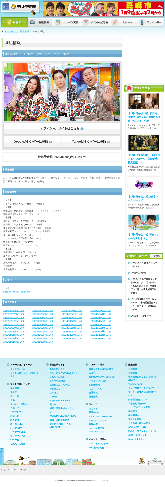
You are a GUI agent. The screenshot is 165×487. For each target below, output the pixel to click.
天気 (12, 400)
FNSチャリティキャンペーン (142, 431)
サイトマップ (20, 470)
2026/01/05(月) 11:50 (71, 310)
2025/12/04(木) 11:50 (100, 324)
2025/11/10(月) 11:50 (42, 342)
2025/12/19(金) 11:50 (13, 317)
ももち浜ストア (57, 369)
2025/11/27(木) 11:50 (13, 331)
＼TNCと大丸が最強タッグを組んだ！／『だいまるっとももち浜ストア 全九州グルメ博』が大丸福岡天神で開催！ (143, 286)
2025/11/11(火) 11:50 (13, 342)
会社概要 (132, 369)
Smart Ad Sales (136, 439)
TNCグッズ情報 (138, 273)
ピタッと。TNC (18, 369)
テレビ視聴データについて (141, 388)
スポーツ (14, 408)
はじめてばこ (16, 424)
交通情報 (93, 392)
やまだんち (55, 388)
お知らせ (14, 416)
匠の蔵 (53, 404)
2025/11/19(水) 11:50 (71, 335)
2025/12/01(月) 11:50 (71, 328)
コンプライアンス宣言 (139, 407)
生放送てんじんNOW (60, 385)
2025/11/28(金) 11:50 (100, 328)
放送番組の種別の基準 (139, 423)
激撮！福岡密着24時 (59, 420)
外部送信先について (138, 399)
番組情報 (24, 31)
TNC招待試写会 (96, 447)
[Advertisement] (144, 59)
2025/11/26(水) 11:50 (42, 331)
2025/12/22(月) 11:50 (100, 314)
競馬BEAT (94, 412)
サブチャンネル (17, 435)
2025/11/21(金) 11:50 (13, 335)
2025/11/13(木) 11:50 (71, 338)
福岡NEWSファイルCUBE (102, 377)
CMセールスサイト (137, 435)
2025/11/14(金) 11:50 (42, 338)
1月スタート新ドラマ (140, 316)
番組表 (13, 392)
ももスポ (93, 408)
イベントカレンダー (98, 443)
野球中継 (93, 424)
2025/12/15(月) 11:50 (13, 321)
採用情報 (132, 373)
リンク (6, 470)
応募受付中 (15, 420)
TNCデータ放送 (18, 431)
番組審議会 (133, 415)
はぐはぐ (54, 392)
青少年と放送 (134, 419)
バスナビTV (16, 428)
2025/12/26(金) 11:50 (100, 310)
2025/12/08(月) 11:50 (42, 324)
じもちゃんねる (57, 377)
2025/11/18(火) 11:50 (100, 335)
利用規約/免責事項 (137, 403)
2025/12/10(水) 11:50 (100, 321)
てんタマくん (95, 388)
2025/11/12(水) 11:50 (100, 338)
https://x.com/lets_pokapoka (16, 292)
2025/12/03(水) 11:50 (13, 328)
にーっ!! (54, 396)
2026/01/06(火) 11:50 (42, 310)
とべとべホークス (97, 420)
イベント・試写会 (19, 404)
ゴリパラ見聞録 (57, 381)
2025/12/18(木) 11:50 (42, 317)
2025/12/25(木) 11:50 (13, 314)
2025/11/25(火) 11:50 (71, 331)
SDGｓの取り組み (137, 427)
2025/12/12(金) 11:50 (42, 321)
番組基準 (132, 411)
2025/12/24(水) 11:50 (42, 314)
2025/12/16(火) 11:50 (100, 317)
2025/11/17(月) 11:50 (13, 338)
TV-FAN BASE (135, 384)
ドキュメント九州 (97, 381)
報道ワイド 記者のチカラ (101, 369)
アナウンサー (16, 412)
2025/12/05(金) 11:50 (71, 324)
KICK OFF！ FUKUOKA (101, 416)
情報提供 (93, 396)
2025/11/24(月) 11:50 (100, 331)
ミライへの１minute (60, 400)
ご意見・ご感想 (17, 443)
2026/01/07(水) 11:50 (13, 310)
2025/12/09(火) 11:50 (13, 324)
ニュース (14, 396)
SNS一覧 (14, 439)
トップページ (11, 31)
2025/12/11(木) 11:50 (71, 321)
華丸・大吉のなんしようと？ (64, 373)
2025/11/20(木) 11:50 (42, 335)
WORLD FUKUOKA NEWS (63, 416)
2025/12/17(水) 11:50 (71, 317)
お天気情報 (94, 385)
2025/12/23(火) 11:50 (71, 314)
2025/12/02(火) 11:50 (42, 328)
